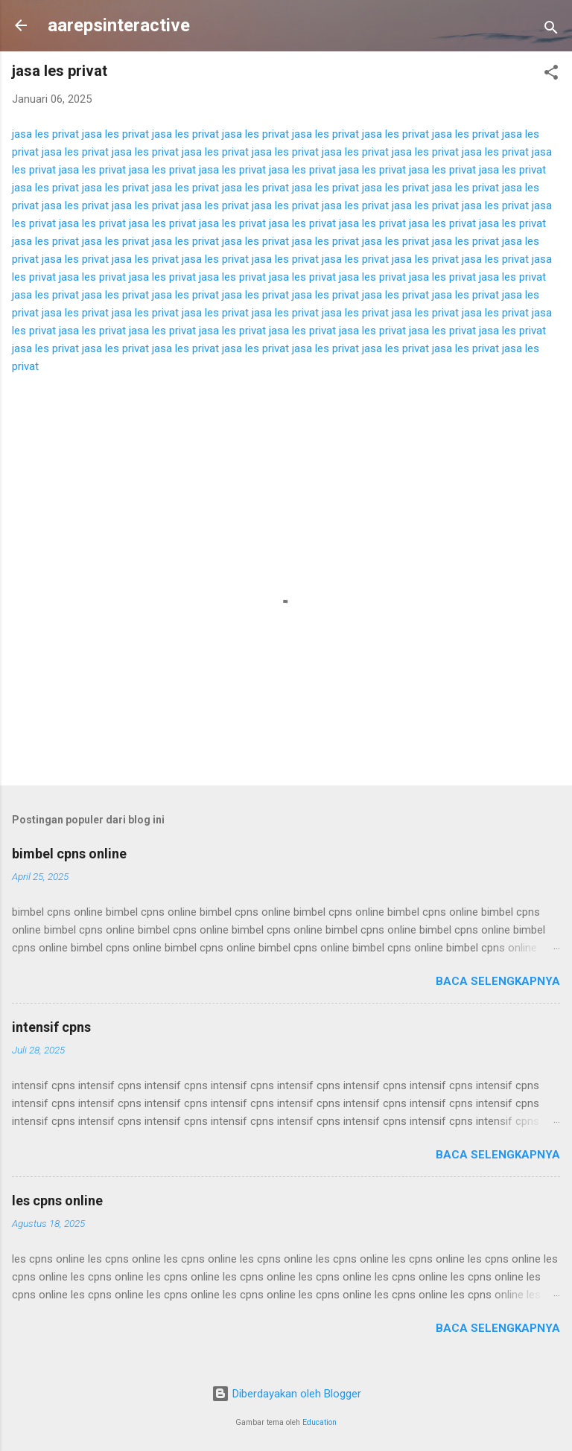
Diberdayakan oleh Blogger (286, 1393)
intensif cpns (51, 1027)
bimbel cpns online (69, 853)
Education (319, 1422)
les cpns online (57, 1200)
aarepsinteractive (119, 25)
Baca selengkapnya (498, 981)
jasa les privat (45, 134)
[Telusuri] (551, 30)
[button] (551, 74)
